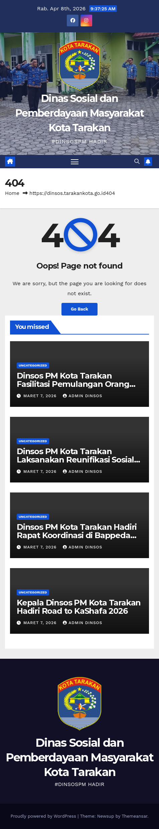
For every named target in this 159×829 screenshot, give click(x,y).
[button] (137, 161)
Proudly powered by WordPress (43, 816)
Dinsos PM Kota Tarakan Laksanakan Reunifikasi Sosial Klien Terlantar (75, 459)
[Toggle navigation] (74, 161)
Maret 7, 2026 (40, 396)
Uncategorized (33, 365)
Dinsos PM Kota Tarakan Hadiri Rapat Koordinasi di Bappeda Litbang (77, 535)
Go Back (79, 309)
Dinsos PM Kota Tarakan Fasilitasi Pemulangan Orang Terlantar (73, 384)
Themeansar (134, 816)
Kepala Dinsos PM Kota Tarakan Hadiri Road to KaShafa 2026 (79, 607)
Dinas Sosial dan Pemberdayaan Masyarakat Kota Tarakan (79, 113)
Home (12, 193)
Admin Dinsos (82, 396)
